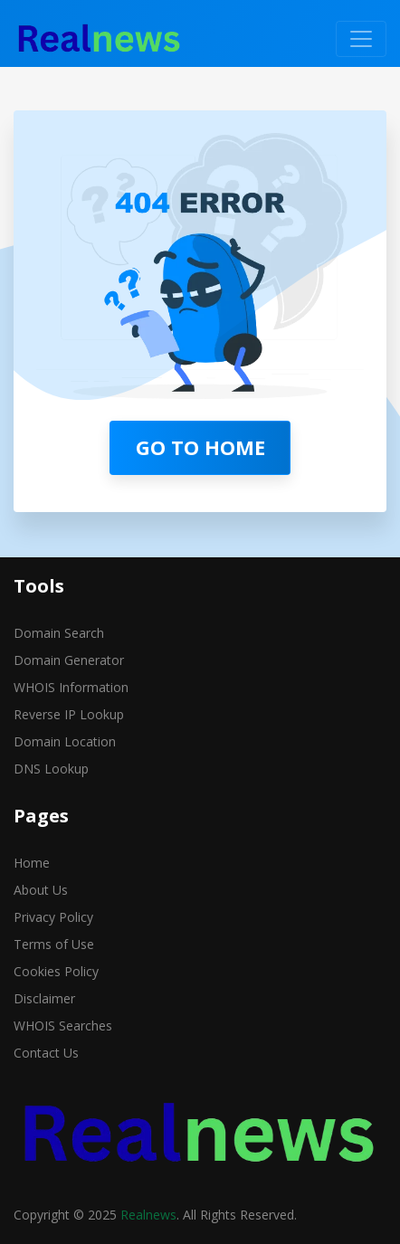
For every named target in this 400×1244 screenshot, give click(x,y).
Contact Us (46, 1052)
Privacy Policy (53, 917)
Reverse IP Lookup (69, 714)
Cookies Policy (56, 971)
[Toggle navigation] (361, 39)
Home (32, 862)
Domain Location (65, 741)
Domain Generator (69, 660)
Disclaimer (44, 998)
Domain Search (59, 632)
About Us (41, 889)
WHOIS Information (71, 687)
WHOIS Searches (63, 1025)
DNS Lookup (51, 768)
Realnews (148, 1214)
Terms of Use (54, 944)
